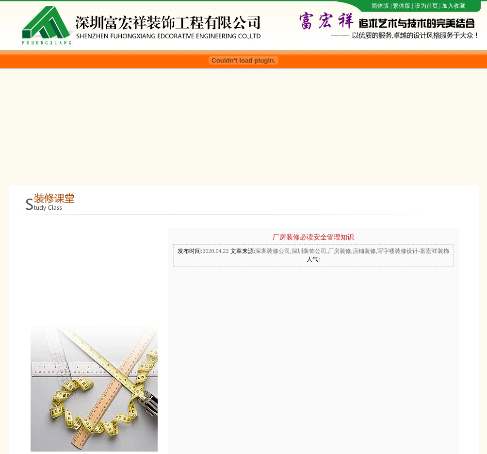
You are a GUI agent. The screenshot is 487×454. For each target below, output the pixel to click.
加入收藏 (453, 5)
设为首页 (426, 5)
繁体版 (401, 5)
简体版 (380, 5)
